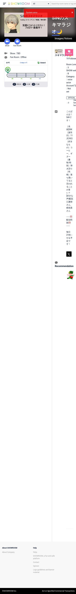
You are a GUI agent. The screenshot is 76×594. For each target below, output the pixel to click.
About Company (8, 552)
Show (7, 43)
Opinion (36, 566)
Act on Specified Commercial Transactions (58, 591)
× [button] (72, 12)
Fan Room (17, 43)
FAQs (35, 552)
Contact (36, 562)
